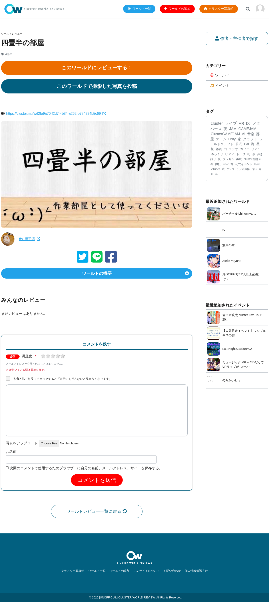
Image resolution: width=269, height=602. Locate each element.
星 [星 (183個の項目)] (258, 144)
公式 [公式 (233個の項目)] (238, 144)
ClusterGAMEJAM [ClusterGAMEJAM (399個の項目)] (225, 134)
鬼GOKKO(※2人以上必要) (240, 274)
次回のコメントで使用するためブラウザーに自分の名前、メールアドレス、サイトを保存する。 (86, 469)
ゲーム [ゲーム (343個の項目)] (221, 139)
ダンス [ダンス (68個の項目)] (231, 169)
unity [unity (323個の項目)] (232, 139)
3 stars (52, 357)
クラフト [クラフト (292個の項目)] (250, 139)
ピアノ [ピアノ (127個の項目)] (229, 154)
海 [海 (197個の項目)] (252, 144)
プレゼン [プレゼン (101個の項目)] (228, 159)
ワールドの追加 (120, 570)
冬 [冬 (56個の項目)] (216, 174)
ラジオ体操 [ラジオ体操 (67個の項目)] (243, 169)
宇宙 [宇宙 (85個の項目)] (226, 164)
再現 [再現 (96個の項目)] (239, 159)
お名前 (11, 452)
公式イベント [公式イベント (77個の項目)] (244, 164)
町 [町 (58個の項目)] (212, 174)
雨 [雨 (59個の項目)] (260, 169)
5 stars (62, 357)
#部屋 (8, 54)
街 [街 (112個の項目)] (248, 154)
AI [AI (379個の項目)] (243, 134)
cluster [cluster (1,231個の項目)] (217, 123)
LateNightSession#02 (237, 349)
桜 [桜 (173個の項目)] (212, 149)
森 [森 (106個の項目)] (253, 154)
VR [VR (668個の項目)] (241, 123)
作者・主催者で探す (237, 38)
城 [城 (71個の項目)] (223, 169)
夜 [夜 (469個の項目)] (225, 129)
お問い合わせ (171, 570)
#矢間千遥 (29, 239)
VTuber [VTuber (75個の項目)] (215, 169)
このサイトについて (146, 570)
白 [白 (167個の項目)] (225, 149)
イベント (219, 86)
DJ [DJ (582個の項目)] (248, 124)
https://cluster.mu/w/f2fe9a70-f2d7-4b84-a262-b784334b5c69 (57, 113)
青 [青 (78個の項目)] (231, 164)
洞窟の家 (228, 245)
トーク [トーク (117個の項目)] (241, 154)
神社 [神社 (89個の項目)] (218, 164)
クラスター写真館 (74, 570)
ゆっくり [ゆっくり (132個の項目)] (217, 154)
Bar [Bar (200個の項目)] (246, 144)
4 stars (57, 357)
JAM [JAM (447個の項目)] (233, 129)
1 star (42, 357)
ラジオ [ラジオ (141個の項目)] (233, 149)
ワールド (219, 75)
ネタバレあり (62, 379)
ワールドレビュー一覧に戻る (96, 512)
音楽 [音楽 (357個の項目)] (250, 134)
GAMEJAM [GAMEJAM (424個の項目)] (247, 129)
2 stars (47, 357)
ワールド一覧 (98, 570)
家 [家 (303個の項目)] (239, 139)
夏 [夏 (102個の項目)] (219, 159)
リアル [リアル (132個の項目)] (256, 149)
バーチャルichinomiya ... (239, 214)
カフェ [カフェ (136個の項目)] (244, 149)
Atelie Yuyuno (231, 261)
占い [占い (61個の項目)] (254, 169)
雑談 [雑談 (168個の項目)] (219, 149)
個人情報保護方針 (194, 570)
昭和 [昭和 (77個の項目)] (257, 164)
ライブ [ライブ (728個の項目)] (231, 123)
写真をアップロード (22, 444)
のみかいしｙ (231, 380)
